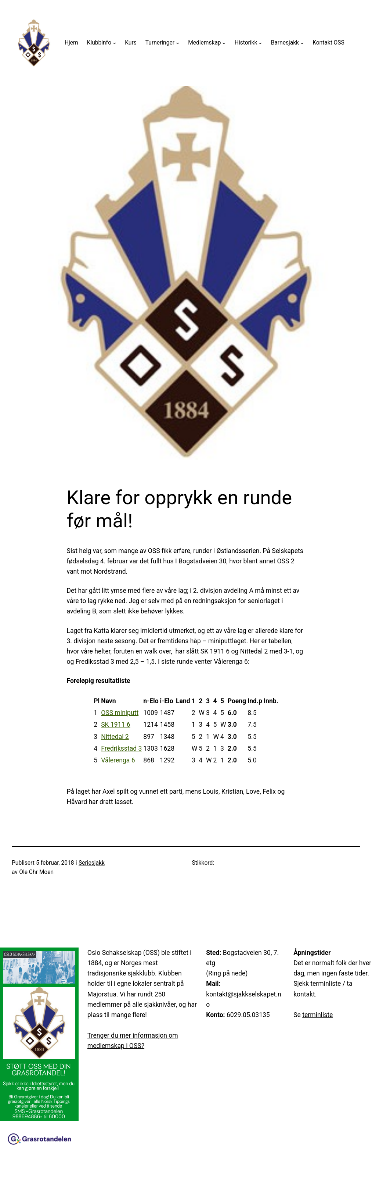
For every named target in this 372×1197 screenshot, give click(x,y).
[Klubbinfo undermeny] (114, 43)
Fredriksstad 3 (121, 748)
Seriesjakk (92, 863)
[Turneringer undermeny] (177, 43)
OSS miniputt (119, 712)
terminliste (317, 1015)
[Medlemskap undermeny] (223, 43)
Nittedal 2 (115, 736)
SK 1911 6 (115, 724)
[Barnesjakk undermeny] (302, 43)
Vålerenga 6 (118, 760)
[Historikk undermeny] (260, 43)
